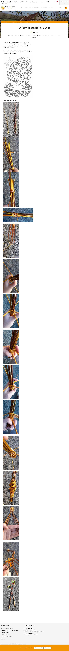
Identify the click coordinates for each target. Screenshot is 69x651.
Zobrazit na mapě (33, 1)
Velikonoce (13, 22)
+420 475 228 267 (45, 1)
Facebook (3, 639)
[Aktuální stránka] (22, 22)
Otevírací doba (39, 648)
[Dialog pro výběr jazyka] (57, 1)
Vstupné (47, 648)
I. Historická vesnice (28, 628)
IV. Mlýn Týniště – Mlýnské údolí (31, 635)
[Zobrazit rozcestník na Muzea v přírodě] (64, 2)
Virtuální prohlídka (4, 3)
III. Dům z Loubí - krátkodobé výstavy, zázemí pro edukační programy (34, 632)
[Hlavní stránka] (4, 22)
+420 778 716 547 (6, 634)
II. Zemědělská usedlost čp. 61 (30, 630)
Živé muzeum (7, 22)
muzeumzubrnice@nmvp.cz (7, 636)
